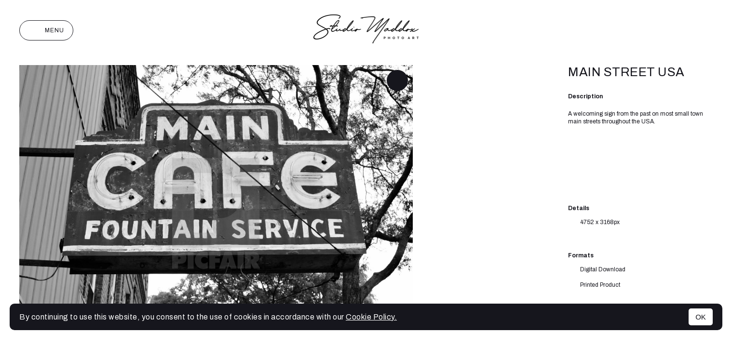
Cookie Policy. (371, 317)
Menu (46, 30)
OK (700, 317)
